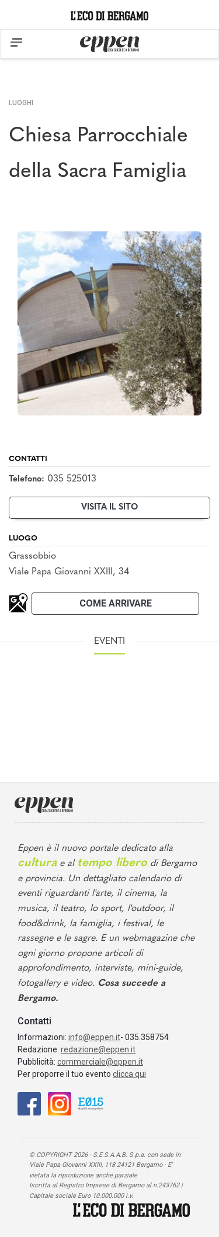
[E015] (90, 1103)
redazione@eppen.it (98, 1049)
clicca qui (129, 1074)
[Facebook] (29, 1103)
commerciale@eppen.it (100, 1061)
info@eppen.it (94, 1037)
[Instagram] (59, 1103)
